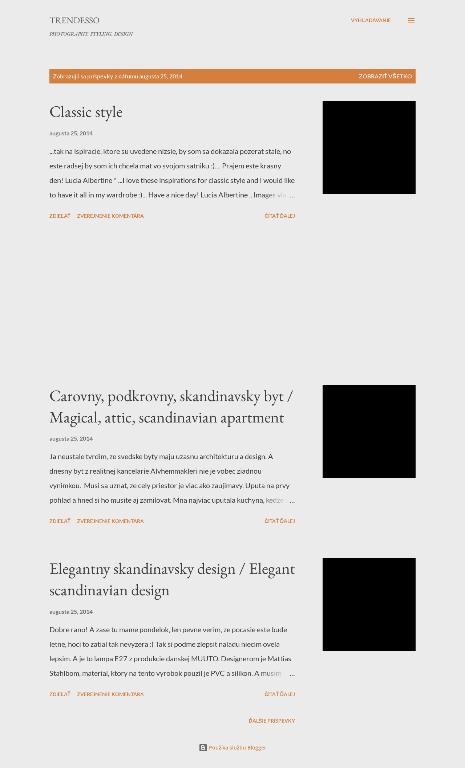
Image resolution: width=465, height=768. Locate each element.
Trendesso (74, 20)
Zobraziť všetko (385, 76)
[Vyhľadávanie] (371, 20)
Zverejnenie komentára (110, 216)
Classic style (85, 111)
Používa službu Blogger (232, 747)
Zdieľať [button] (59, 216)
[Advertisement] (172, 303)
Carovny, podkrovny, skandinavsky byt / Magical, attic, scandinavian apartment (171, 406)
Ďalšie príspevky (272, 721)
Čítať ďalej (279, 216)
